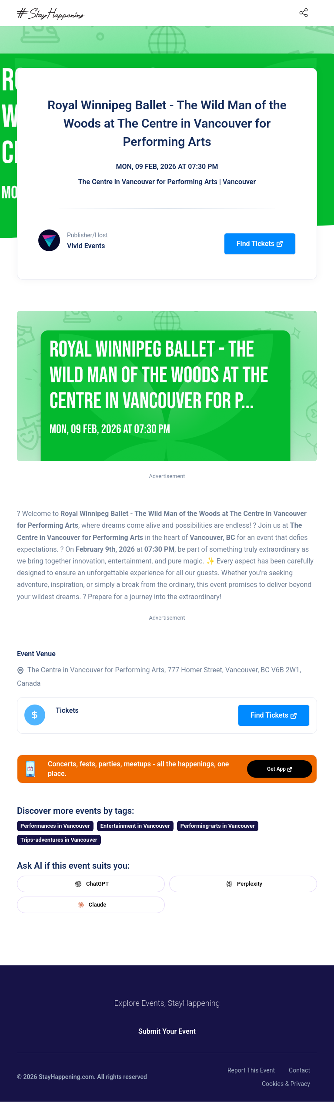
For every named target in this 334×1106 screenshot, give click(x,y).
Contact (299, 1070)
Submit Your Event (167, 1031)
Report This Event (251, 1070)
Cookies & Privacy (286, 1083)
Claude (91, 905)
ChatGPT (91, 884)
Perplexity (243, 884)
